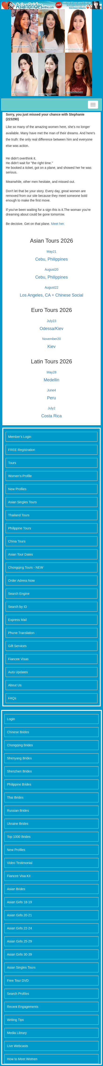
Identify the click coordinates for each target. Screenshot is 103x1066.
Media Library (17, 1033)
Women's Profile (20, 476)
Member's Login (19, 437)
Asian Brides (16, 889)
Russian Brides (18, 810)
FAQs (12, 698)
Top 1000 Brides (18, 837)
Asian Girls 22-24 (19, 928)
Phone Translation (21, 633)
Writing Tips (15, 1020)
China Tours (16, 541)
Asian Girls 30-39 (19, 954)
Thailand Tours (19, 515)
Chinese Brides (18, 732)
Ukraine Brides (17, 823)
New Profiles (17, 489)
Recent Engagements (22, 1007)
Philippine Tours (19, 528)
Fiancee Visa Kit (18, 876)
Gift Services (17, 646)
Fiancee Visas (18, 659)
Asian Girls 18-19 (19, 902)
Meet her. (58, 224)
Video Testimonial (19, 863)
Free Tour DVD (18, 980)
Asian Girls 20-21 (19, 915)
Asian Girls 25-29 (19, 941)
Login (11, 719)
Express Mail (17, 620)
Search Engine (19, 593)
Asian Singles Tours (22, 502)
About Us (15, 685)
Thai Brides (15, 797)
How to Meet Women (22, 1059)
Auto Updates (18, 672)
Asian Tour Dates (20, 554)
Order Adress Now (21, 580)
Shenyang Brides (19, 758)
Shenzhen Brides (19, 771)
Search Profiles (18, 993)
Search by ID (17, 607)
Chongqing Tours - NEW (25, 567)
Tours (12, 463)
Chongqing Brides (20, 745)
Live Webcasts (17, 1046)
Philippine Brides (19, 784)
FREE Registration (21, 450)
